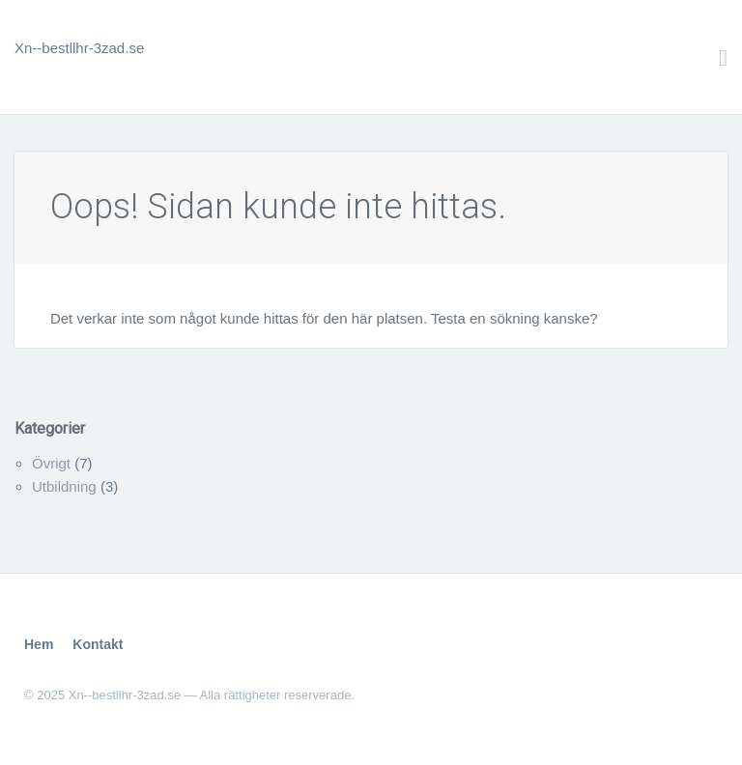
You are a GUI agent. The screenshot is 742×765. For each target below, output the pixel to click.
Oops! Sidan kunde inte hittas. (278, 206)
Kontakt (97, 644)
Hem (38, 644)
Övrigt (51, 463)
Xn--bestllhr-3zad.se (79, 48)
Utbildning (64, 486)
